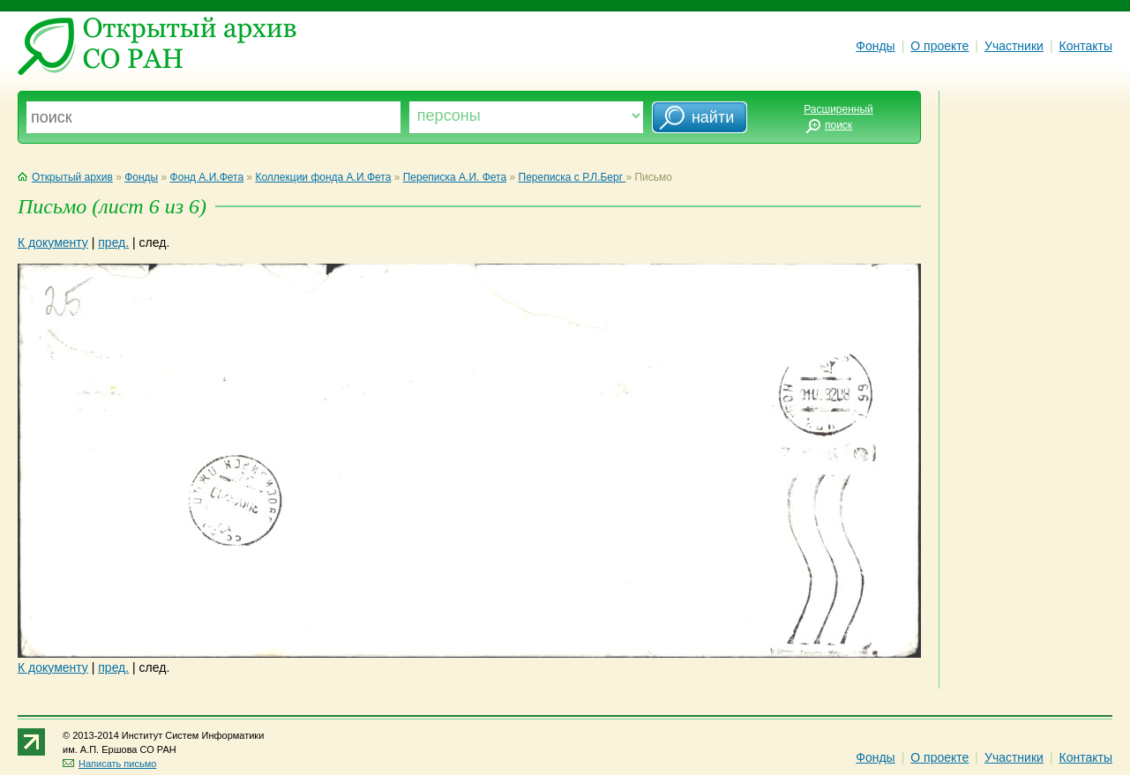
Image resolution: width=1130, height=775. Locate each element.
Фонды (875, 46)
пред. (113, 242)
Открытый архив (65, 177)
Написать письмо (109, 763)
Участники (1014, 46)
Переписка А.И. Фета (454, 177)
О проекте (939, 46)
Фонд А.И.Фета (207, 177)
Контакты (1085, 46)
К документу (53, 242)
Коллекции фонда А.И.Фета (323, 177)
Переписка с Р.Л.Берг (572, 177)
